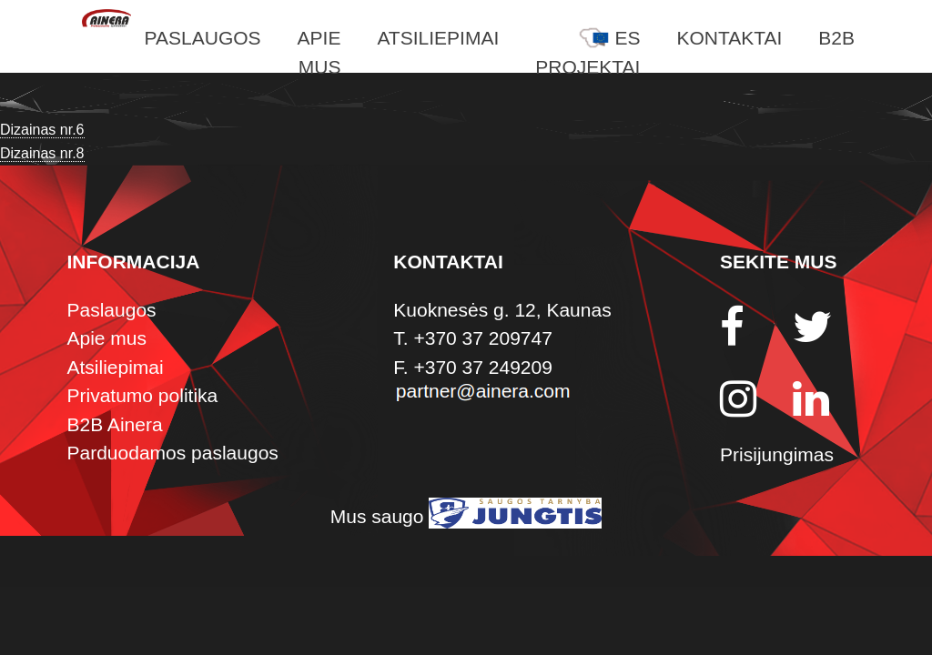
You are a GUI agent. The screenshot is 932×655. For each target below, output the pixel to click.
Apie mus (107, 338)
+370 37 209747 (482, 338)
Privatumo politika (142, 395)
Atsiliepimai (438, 37)
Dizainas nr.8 (42, 153)
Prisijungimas (777, 454)
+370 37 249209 (482, 367)
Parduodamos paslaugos (173, 452)
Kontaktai (729, 37)
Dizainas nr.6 (42, 129)
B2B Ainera (115, 424)
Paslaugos (203, 37)
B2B (836, 37)
